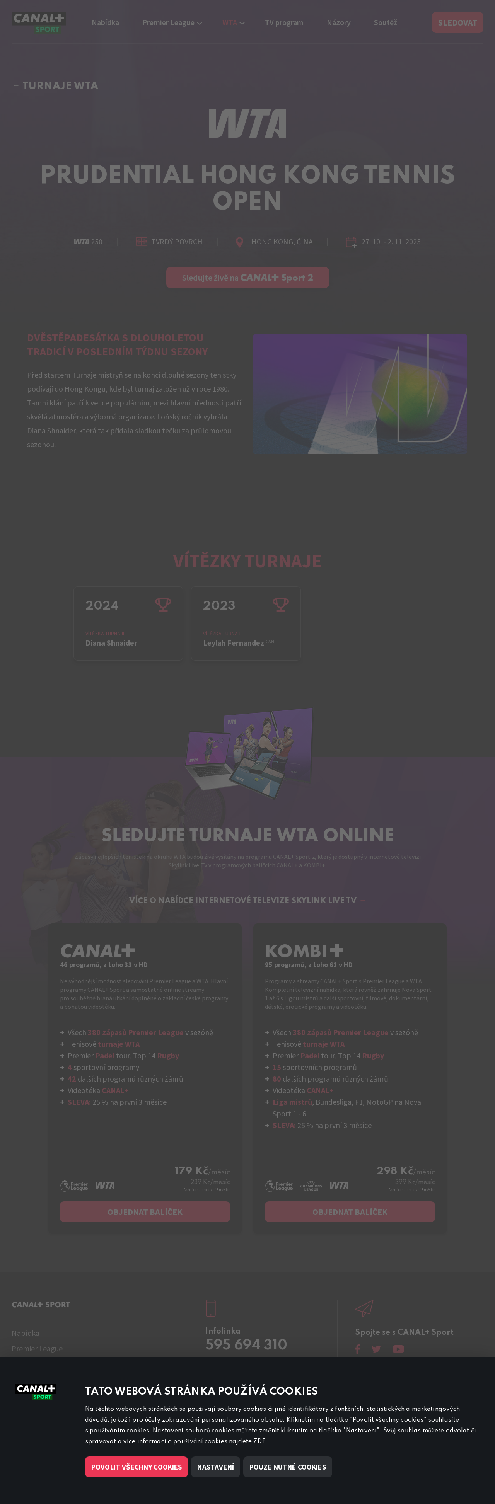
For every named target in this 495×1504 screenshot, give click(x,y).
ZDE (259, 1442)
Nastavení (215, 1467)
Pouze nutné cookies (287, 1467)
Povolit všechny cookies (136, 1467)
